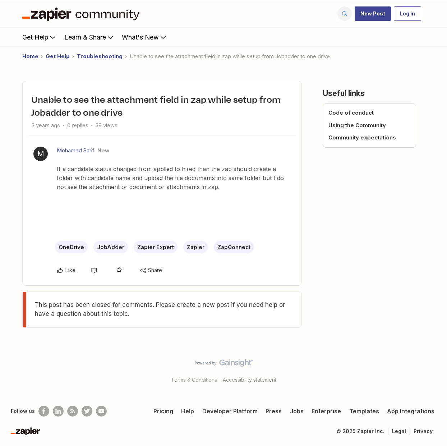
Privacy (423, 431)
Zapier (195, 247)
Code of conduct (351, 112)
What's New (144, 37)
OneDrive (71, 247)
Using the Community (357, 125)
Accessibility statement (249, 380)
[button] (373, 13)
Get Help (39, 37)
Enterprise (326, 411)
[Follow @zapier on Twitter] (87, 411)
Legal (399, 431)
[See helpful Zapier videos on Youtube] (101, 411)
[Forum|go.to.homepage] (82, 13)
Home (30, 56)
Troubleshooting (100, 56)
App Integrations (410, 411)
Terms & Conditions (194, 380)
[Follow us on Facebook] (43, 411)
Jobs (297, 411)
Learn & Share (89, 37)
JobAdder (110, 247)
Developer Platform (230, 411)
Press (274, 411)
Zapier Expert (155, 247)
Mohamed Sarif (76, 150)
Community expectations (362, 137)
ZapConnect (233, 247)
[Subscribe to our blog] (72, 411)
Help (187, 411)
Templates (364, 411)
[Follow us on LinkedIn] (58, 411)
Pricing (163, 411)
